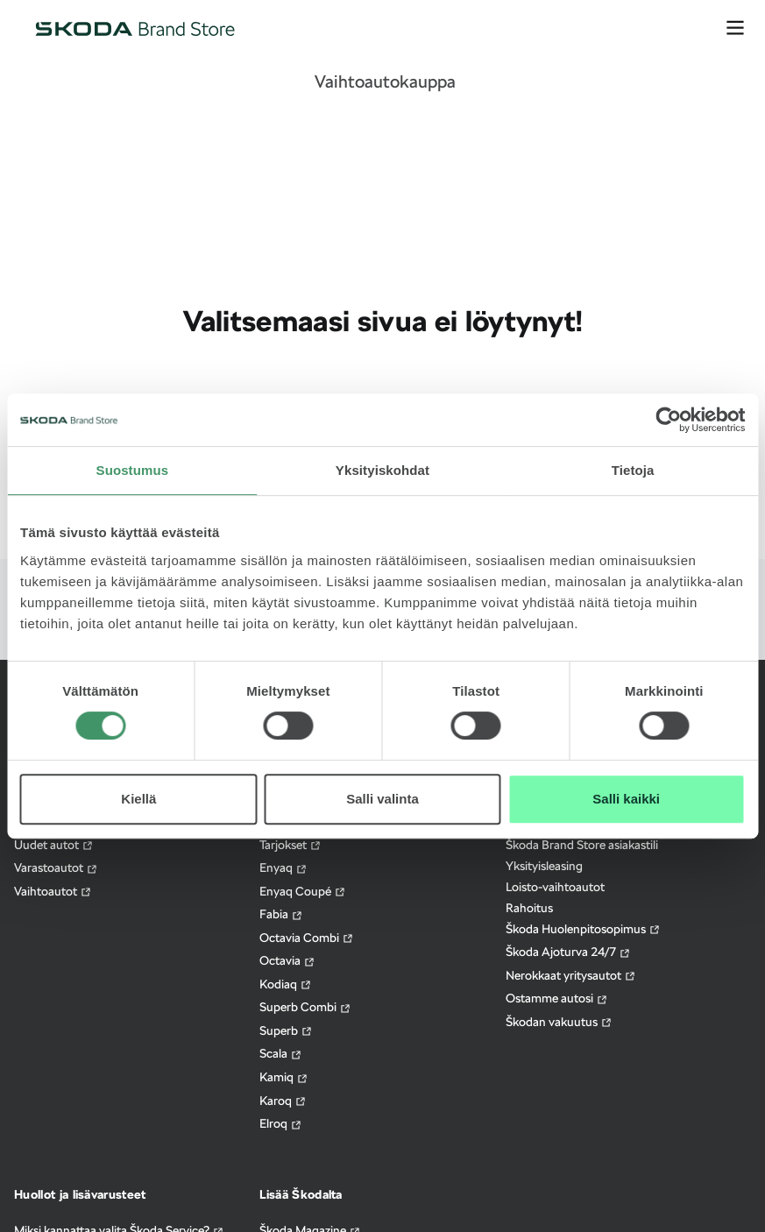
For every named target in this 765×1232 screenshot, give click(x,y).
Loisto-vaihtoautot (555, 887)
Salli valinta (382, 798)
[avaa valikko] (735, 28)
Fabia (281, 914)
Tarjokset (290, 845)
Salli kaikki (626, 798)
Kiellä (138, 798)
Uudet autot (54, 845)
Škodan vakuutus (559, 1022)
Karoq (283, 1101)
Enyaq (283, 867)
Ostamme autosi (557, 998)
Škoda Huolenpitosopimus (583, 929)
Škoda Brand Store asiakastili (582, 845)
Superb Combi (305, 1007)
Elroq (280, 1123)
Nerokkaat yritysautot (571, 975)
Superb (286, 1030)
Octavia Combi (306, 938)
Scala (280, 1053)
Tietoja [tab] (633, 470)
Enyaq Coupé (302, 891)
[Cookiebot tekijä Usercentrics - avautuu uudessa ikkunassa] (668, 420)
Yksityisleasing (544, 866)
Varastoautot (56, 867)
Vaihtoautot (53, 891)
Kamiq (283, 1077)
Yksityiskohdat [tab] (382, 470)
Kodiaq (285, 984)
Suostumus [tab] (132, 470)
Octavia (287, 960)
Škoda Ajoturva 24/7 (568, 952)
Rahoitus (529, 908)
